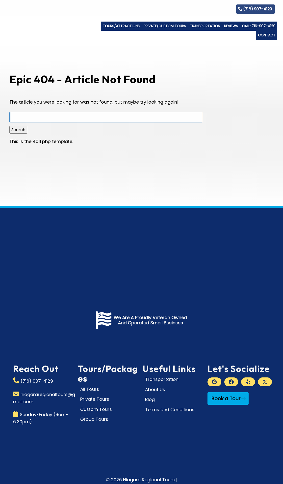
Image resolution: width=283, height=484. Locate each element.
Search (18, 130)
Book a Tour (225, 398)
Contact (266, 35)
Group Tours (94, 419)
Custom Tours (96, 409)
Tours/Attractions (121, 26)
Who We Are (180, 9)
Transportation (205, 26)
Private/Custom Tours (165, 26)
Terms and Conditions (169, 409)
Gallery (205, 9)
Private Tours (94, 399)
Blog (222, 9)
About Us (155, 389)
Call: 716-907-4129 (258, 26)
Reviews (231, 26)
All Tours (89, 389)
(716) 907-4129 (257, 9)
